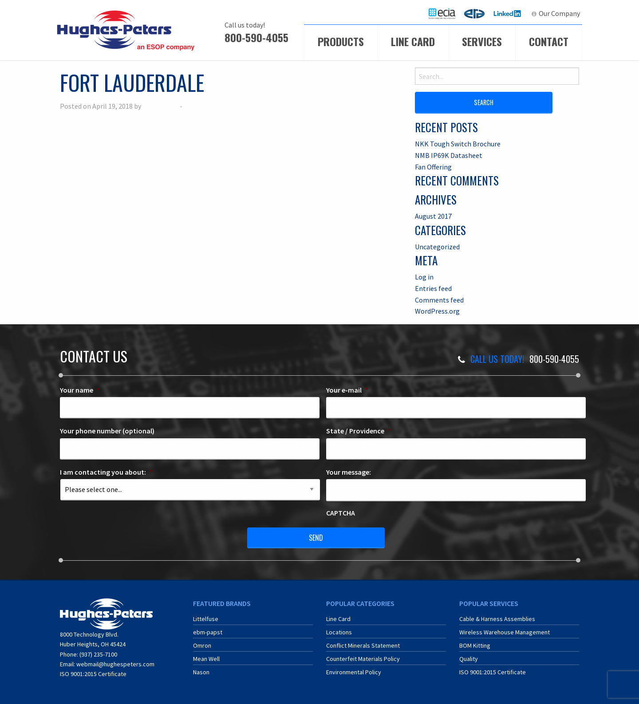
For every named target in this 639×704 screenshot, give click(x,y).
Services (482, 41)
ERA (477, 13)
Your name (80, 389)
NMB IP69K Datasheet (448, 155)
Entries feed (433, 288)
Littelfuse (205, 619)
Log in (424, 276)
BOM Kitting (474, 645)
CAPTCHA (340, 512)
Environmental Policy (353, 672)
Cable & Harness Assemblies (497, 619)
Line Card (413, 41)
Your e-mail (347, 389)
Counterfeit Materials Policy (363, 659)
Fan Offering (433, 166)
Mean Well (206, 659)
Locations (339, 632)
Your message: (348, 472)
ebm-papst (207, 632)
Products (341, 41)
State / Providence (358, 430)
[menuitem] (442, 13)
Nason (201, 672)
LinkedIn (508, 13)
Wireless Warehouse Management (504, 632)
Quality (468, 659)
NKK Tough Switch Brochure (458, 143)
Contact (548, 41)
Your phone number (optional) (107, 430)
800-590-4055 (256, 37)
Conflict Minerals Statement (363, 645)
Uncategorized (437, 246)
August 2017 (433, 216)
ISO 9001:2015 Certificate (93, 674)
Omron (202, 645)
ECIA (446, 13)
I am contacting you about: (106, 472)
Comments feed (439, 299)
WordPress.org (437, 311)
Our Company (559, 13)
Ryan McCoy (160, 106)
